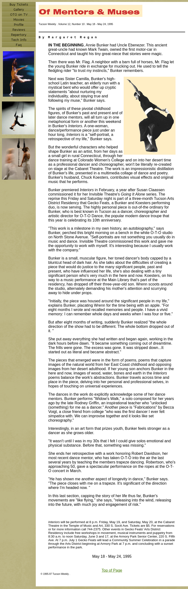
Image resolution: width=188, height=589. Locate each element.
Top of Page (112, 571)
